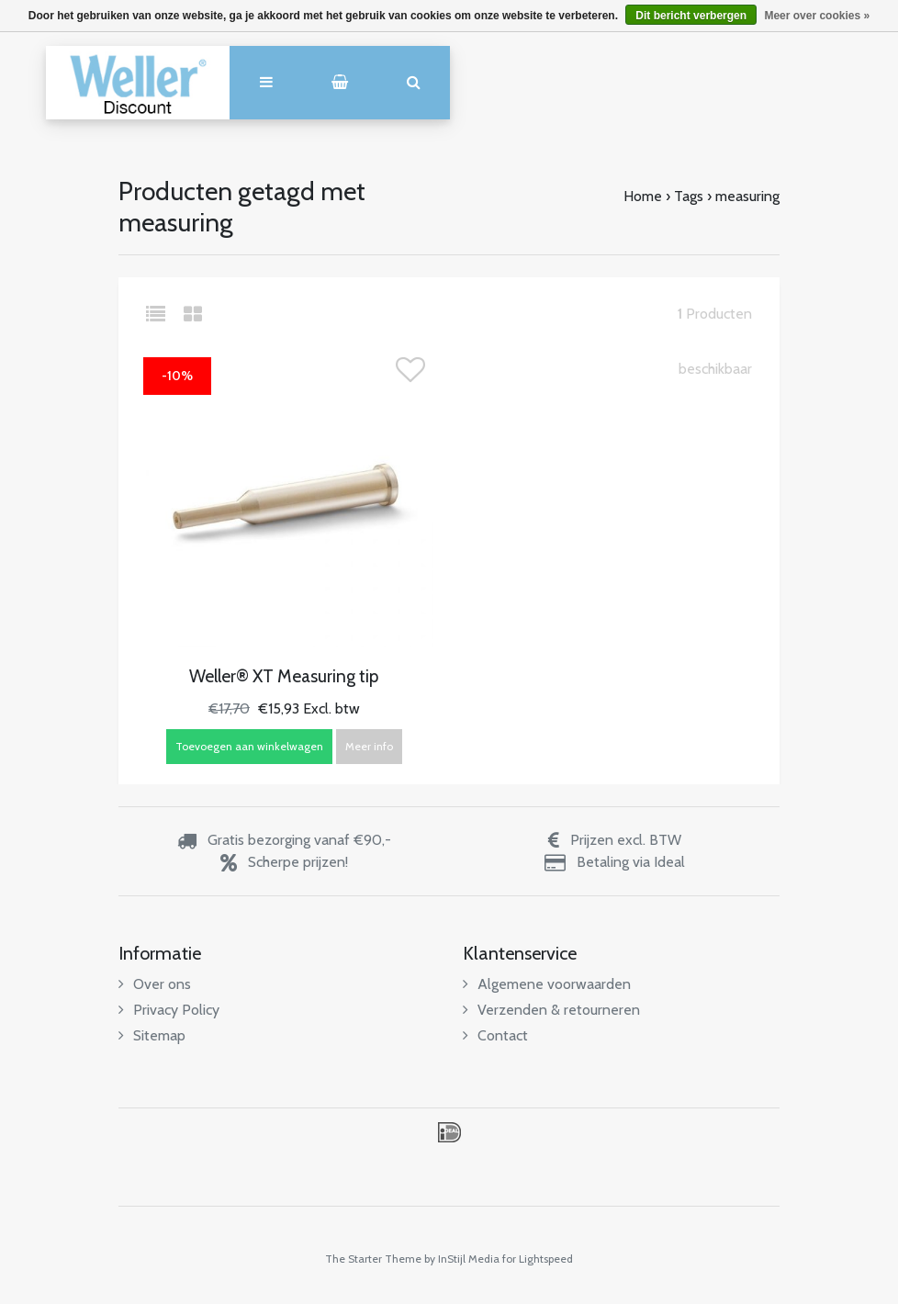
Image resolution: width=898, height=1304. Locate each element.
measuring (747, 196)
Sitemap (151, 1035)
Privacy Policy (168, 1009)
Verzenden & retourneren (551, 1009)
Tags (688, 196)
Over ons (154, 984)
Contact (495, 1035)
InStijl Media (469, 1258)
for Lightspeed (537, 1258)
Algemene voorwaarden (547, 984)
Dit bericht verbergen (690, 15)
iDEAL (449, 1132)
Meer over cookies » (817, 15)
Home (642, 196)
